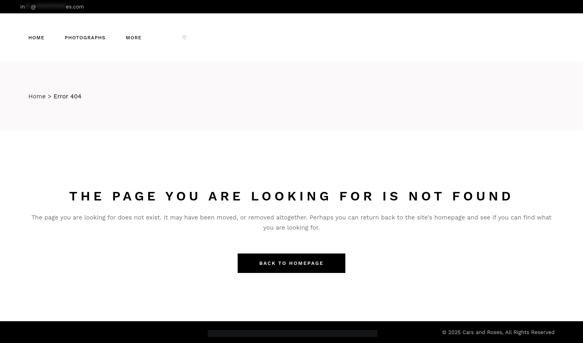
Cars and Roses (482, 332)
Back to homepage (291, 263)
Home (37, 96)
